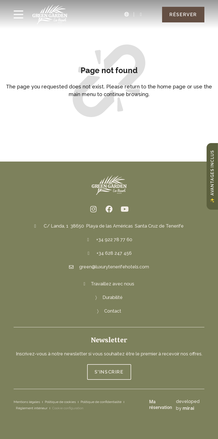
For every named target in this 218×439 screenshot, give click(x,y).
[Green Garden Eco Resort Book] (183, 14)
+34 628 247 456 (114, 253)
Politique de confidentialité (101, 402)
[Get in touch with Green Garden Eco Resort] (109, 311)
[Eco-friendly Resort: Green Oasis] (109, 297)
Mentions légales (27, 402)
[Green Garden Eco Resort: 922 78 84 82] (141, 14)
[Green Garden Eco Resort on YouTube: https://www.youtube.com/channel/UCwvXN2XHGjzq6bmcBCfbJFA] (125, 209)
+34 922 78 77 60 (114, 239)
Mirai (188, 408)
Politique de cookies (60, 402)
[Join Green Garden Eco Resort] (109, 372)
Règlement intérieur (31, 408)
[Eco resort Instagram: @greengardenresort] (93, 209)
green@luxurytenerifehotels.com (114, 267)
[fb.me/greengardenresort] (109, 209)
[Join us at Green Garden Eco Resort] (109, 284)
